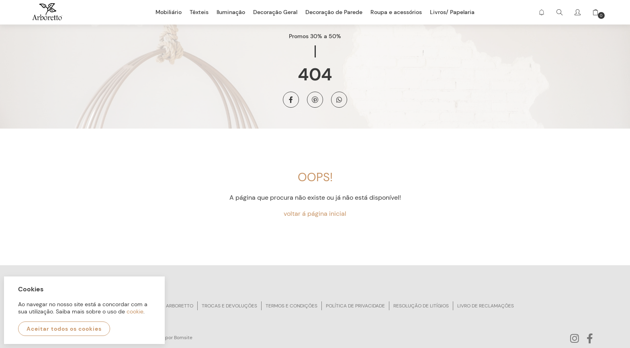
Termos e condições (291, 306)
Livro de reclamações (485, 306)
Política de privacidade (355, 306)
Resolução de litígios (421, 306)
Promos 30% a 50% (315, 36)
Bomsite (183, 337)
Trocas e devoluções (229, 306)
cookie (135, 311)
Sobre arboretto (171, 306)
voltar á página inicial (315, 213)
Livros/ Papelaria (452, 12)
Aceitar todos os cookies (64, 328)
